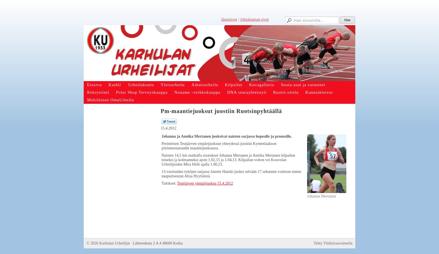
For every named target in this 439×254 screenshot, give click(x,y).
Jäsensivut (229, 19)
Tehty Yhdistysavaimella (333, 243)
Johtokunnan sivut (254, 19)
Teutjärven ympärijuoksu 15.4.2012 (205, 183)
